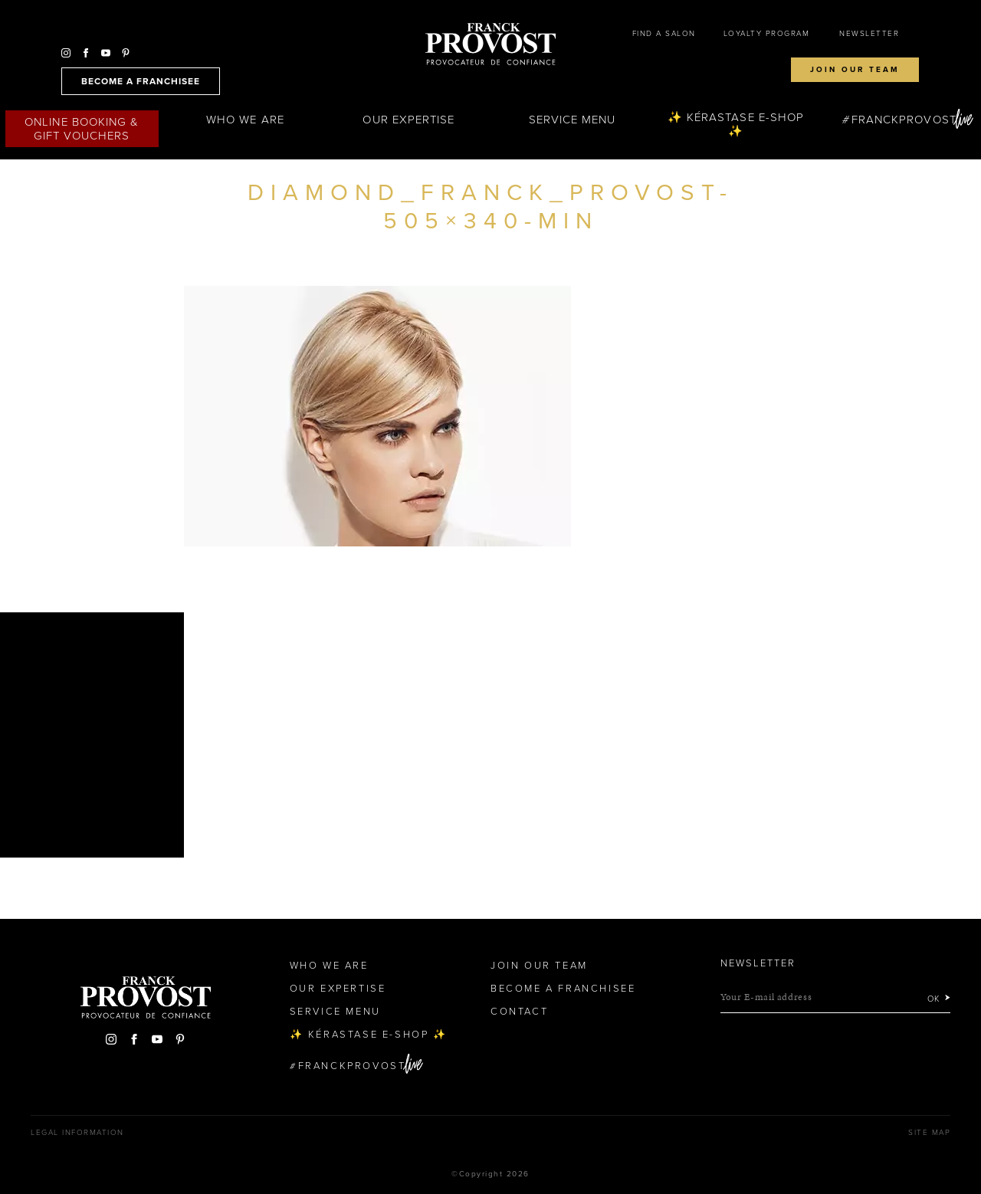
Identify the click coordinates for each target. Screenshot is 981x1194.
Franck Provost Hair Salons (490, 44)
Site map (929, 1132)
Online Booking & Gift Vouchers (82, 129)
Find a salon (664, 33)
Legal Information (77, 1132)
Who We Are (245, 119)
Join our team (855, 69)
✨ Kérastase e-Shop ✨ (736, 124)
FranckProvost (903, 119)
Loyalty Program (766, 33)
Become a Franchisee (562, 988)
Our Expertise (408, 119)
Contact (519, 1011)
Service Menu (572, 119)
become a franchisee (140, 81)
